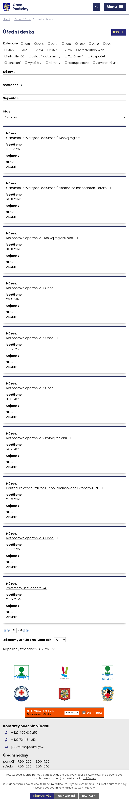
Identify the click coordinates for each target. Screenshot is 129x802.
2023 (25, 50)
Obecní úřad (22, 19)
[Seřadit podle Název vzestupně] (17, 71)
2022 (11, 50)
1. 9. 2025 (12, 349)
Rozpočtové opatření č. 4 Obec (33, 538)
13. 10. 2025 (13, 199)
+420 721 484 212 (23, 739)
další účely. (89, 778)
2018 (68, 43)
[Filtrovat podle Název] (64, 77)
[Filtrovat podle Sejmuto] (64, 104)
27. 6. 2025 (13, 499)
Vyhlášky (34, 62)
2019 (81, 43)
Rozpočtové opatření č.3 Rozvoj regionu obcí (43, 238)
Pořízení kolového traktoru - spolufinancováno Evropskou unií (55, 488)
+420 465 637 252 (24, 732)
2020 (95, 43)
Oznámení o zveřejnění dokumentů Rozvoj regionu (46, 138)
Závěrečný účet (108, 62)
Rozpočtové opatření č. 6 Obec (33, 338)
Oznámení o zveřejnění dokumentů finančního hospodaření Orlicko (59, 188)
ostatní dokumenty (46, 56)
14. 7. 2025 (13, 449)
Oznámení (75, 56)
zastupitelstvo (78, 62)
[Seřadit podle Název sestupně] (17, 72)
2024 (39, 50)
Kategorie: (10, 43)
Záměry (54, 62)
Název (9, 72)
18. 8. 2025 (13, 399)
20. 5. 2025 (13, 599)
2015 (27, 43)
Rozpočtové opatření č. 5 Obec (33, 388)
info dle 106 (16, 56)
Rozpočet (98, 56)
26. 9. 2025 (13, 299)
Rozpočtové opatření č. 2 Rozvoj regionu (39, 438)
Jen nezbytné (66, 795)
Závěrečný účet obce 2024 (29, 588)
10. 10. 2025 (13, 249)
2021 (109, 43)
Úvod (6, 19)
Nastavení (89, 795)
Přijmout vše (42, 795)
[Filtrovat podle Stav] (64, 117)
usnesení (14, 62)
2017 (54, 43)
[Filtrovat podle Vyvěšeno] (64, 91)
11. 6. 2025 (13, 549)
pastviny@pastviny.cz (27, 747)
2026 (68, 50)
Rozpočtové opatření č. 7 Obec (32, 288)
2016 (40, 43)
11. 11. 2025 (13, 149)
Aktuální (12, 167)
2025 (53, 50)
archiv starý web (91, 50)
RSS (118, 32)
